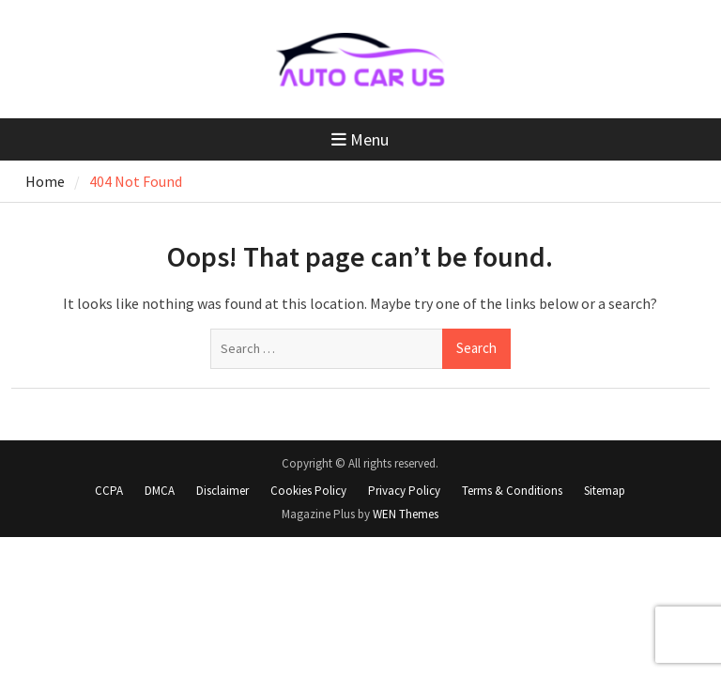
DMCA (160, 491)
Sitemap (604, 491)
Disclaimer (222, 491)
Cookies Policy (308, 491)
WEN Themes (405, 514)
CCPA (109, 491)
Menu (360, 139)
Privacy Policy (404, 491)
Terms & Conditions (512, 491)
